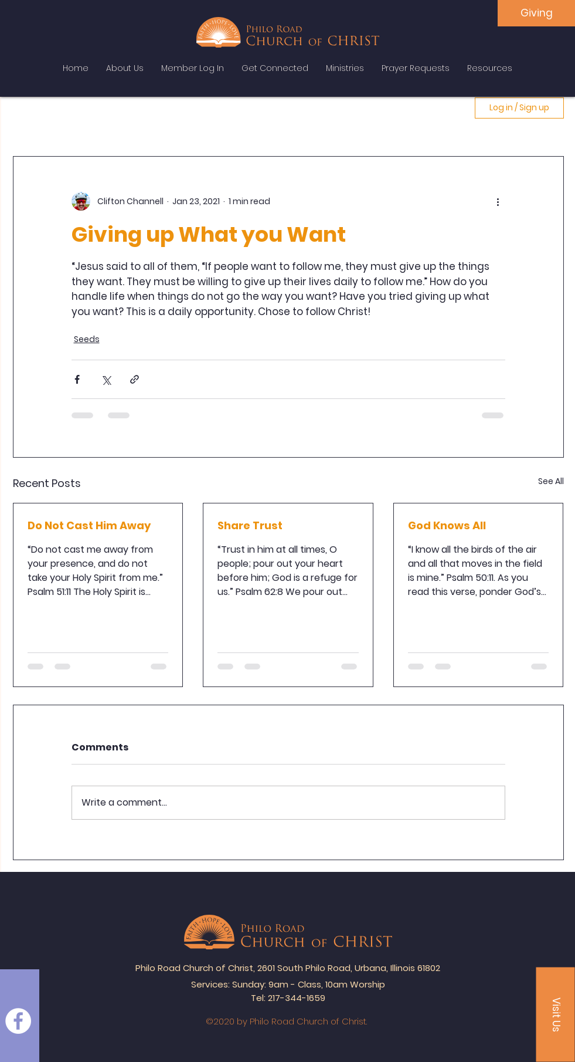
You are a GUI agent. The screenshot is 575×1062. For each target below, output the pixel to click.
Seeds (87, 339)
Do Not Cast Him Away (89, 525)
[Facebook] (18, 1021)
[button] (555, 1015)
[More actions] (498, 201)
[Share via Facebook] (77, 379)
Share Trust (250, 525)
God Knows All (447, 525)
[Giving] (536, 13)
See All (551, 481)
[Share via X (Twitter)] (105, 379)
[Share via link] (134, 379)
